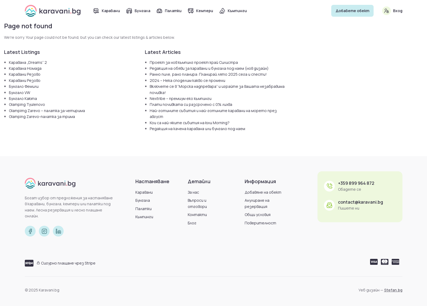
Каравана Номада (25, 68)
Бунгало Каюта (23, 98)
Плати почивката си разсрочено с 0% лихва (191, 104)
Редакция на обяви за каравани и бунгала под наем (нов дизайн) (209, 68)
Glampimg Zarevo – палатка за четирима (47, 110)
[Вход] (386, 10)
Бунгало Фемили (24, 86)
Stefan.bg (393, 290)
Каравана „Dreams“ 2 (28, 62)
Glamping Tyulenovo (27, 104)
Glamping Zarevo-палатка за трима (42, 116)
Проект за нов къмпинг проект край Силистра (194, 62)
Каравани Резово (24, 74)
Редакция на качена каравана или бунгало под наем (197, 128)
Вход (397, 10)
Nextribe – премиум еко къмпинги (180, 98)
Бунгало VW (19, 92)
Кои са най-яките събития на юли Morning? (190, 122)
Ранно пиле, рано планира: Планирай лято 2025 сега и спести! (208, 74)
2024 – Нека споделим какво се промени (187, 80)
